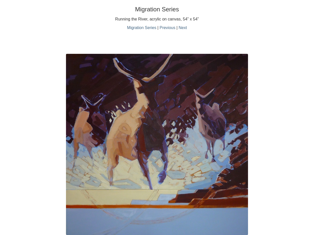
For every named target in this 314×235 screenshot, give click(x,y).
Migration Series (141, 28)
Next (183, 28)
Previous (167, 28)
